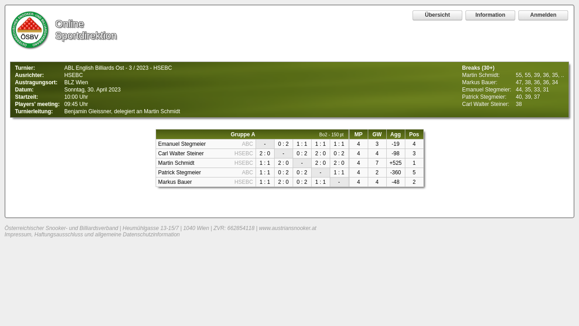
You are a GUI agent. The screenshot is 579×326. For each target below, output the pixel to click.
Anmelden (543, 15)
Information (490, 15)
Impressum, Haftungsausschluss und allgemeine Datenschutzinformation (92, 234)
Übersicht (437, 15)
